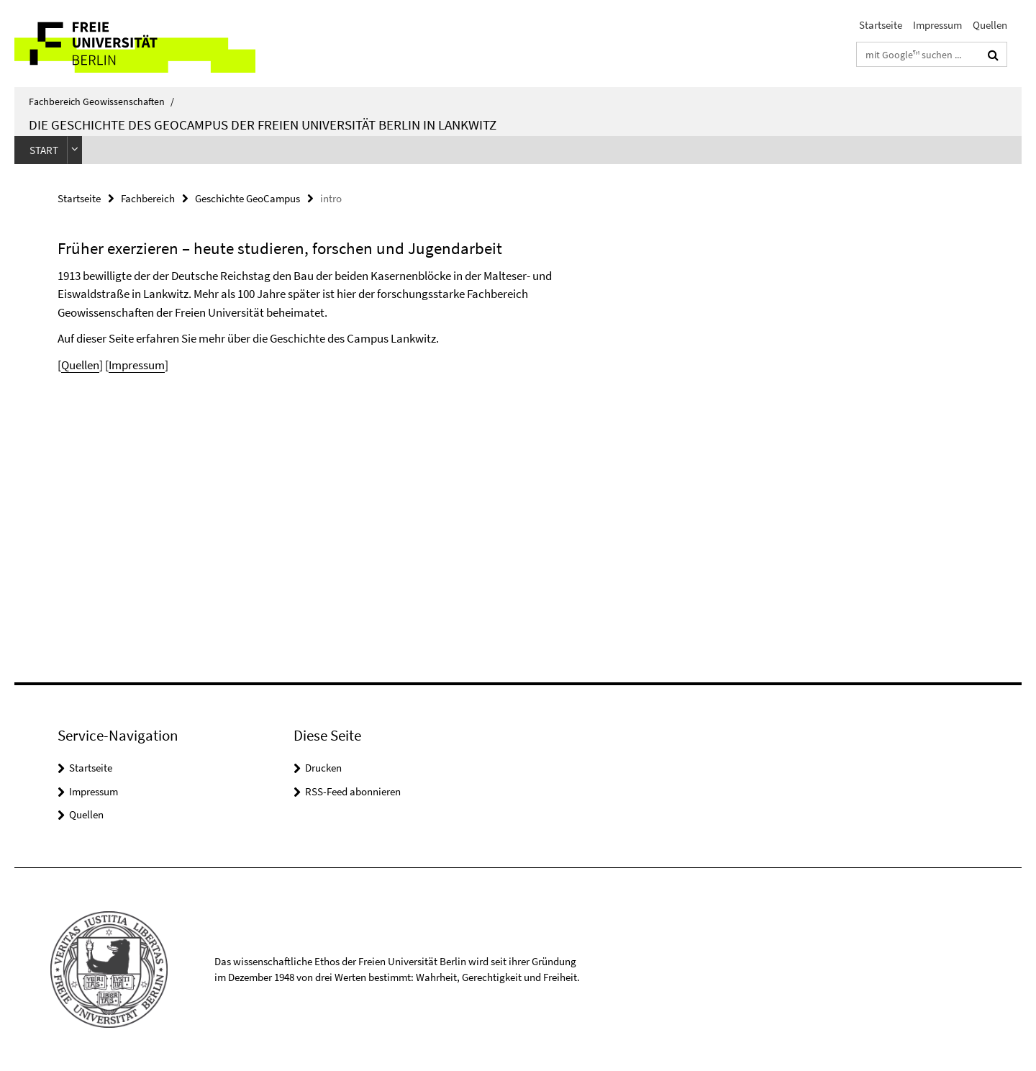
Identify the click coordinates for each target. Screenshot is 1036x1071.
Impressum (937, 25)
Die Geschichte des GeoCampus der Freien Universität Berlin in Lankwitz (262, 124)
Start (43, 150)
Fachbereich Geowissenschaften (101, 101)
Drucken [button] (323, 767)
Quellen (990, 25)
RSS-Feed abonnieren (353, 791)
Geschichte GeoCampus (247, 198)
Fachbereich (148, 198)
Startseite (880, 25)
